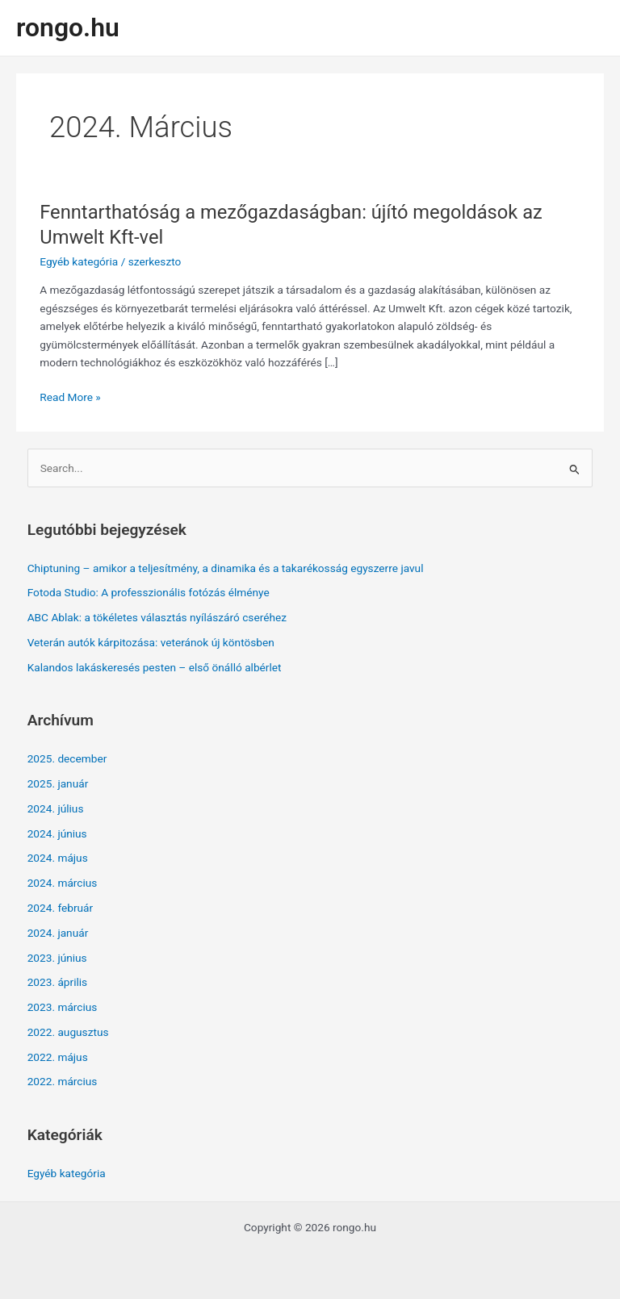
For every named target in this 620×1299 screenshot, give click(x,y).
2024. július (55, 808)
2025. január (58, 783)
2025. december (67, 758)
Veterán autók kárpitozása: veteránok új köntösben (150, 642)
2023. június (57, 957)
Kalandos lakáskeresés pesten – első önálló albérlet (154, 667)
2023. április (57, 981)
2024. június (57, 833)
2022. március (62, 1081)
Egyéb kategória (79, 261)
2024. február (60, 907)
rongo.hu (67, 27)
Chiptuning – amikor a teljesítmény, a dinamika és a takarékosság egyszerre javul (225, 568)
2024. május (57, 857)
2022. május (57, 1056)
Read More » (70, 397)
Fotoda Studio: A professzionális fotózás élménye (148, 592)
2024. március (62, 882)
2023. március (62, 1006)
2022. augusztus (68, 1031)
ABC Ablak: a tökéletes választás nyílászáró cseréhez (157, 617)
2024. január (58, 932)
